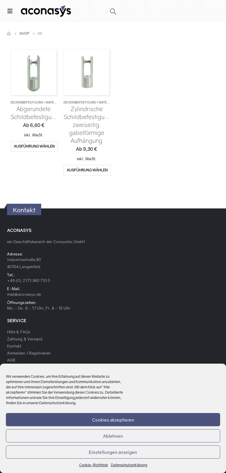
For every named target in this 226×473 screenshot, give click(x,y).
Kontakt (14, 346)
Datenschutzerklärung (57, 403)
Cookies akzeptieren (113, 419)
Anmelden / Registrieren (29, 353)
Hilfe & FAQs (18, 332)
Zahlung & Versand (24, 339)
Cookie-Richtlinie (93, 465)
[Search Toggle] (113, 11)
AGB (11, 360)
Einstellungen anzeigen (113, 452)
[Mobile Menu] (11, 11)
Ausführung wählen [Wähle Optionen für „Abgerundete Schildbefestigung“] (34, 146)
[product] (33, 72)
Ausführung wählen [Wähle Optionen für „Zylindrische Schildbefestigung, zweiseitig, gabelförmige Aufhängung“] (87, 170)
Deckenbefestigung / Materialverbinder (44, 102)
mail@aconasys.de (24, 294)
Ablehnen (113, 436)
